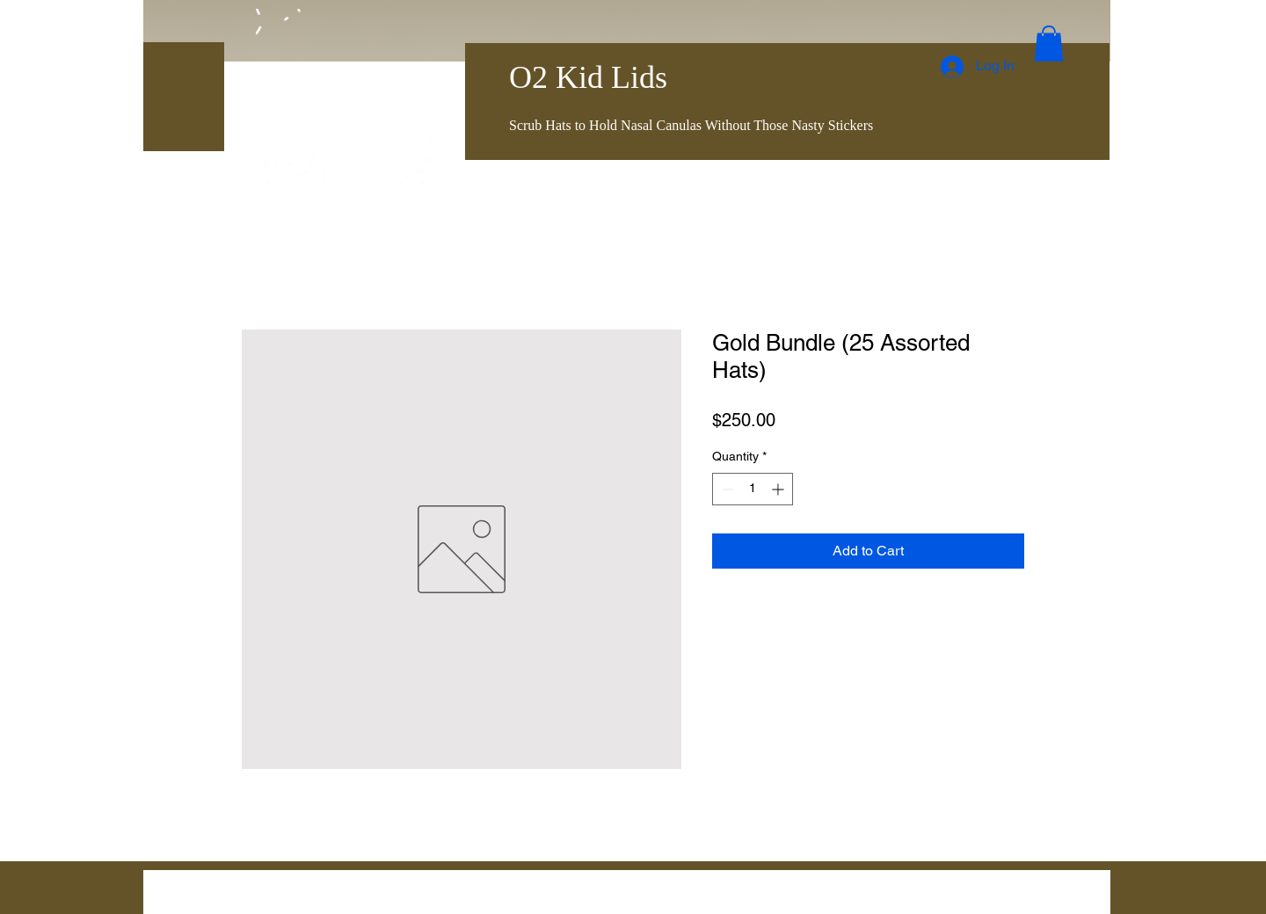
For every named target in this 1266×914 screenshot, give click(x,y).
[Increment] (779, 489)
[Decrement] (726, 489)
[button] (1049, 43)
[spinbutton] (752, 489)
